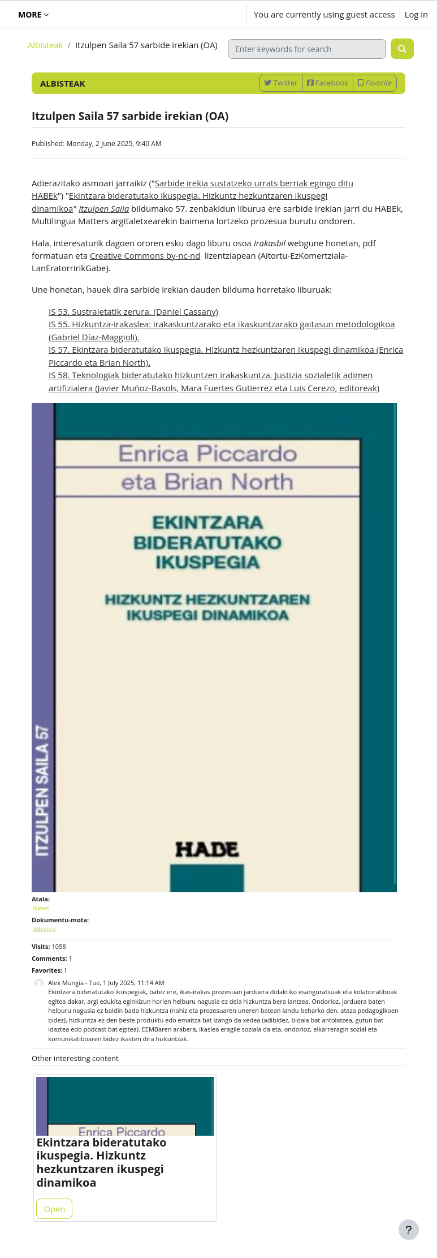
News (41, 908)
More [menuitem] (29, 14)
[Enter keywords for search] (307, 49)
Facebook (327, 83)
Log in (416, 14)
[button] (204, 14)
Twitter (280, 83)
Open (54, 1208)
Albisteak (45, 44)
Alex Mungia (66, 982)
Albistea (44, 929)
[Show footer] (409, 1230)
